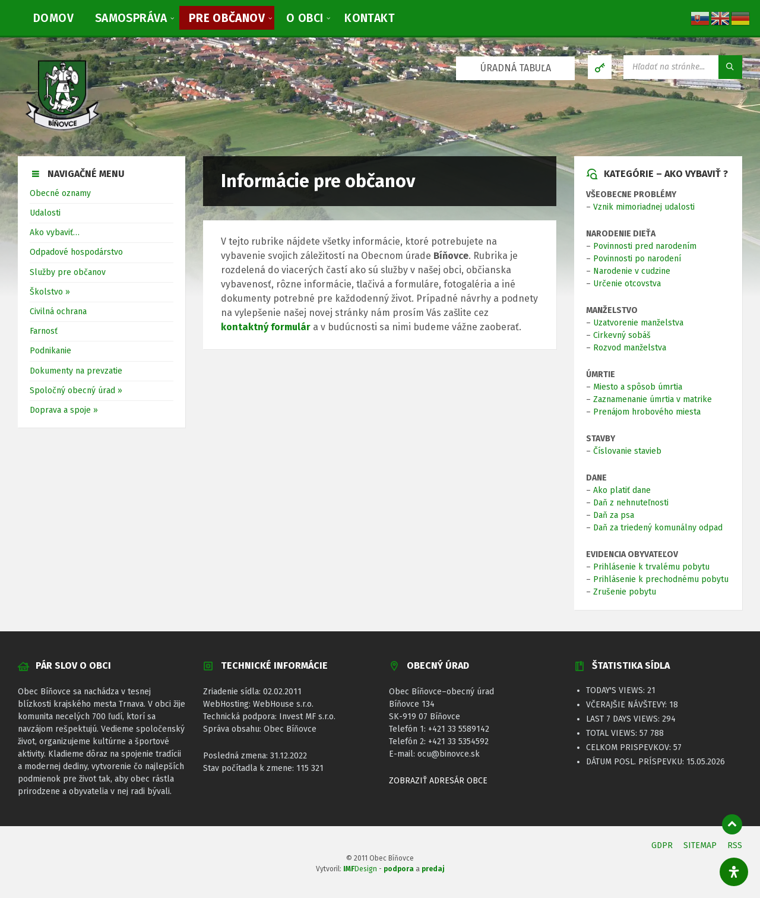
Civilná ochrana (58, 311)
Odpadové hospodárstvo (76, 252)
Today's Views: (616, 690)
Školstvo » (50, 292)
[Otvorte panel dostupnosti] (734, 872)
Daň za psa (613, 515)
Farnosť (44, 331)
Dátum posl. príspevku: (636, 762)
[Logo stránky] (62, 132)
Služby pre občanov (68, 272)
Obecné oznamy (60, 193)
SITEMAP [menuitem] (700, 845)
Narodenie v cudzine (631, 271)
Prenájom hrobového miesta (647, 412)
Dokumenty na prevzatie (76, 371)
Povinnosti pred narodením (644, 246)
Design (360, 869)
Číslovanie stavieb (627, 451)
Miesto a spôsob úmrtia (637, 387)
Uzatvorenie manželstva (638, 323)
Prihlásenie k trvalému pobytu (651, 567)
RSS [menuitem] (734, 845)
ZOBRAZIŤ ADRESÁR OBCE (438, 781)
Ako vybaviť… (55, 232)
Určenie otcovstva (627, 284)
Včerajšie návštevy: (627, 705)
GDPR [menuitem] (662, 845)
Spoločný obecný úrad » (76, 390)
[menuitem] (53, 18)
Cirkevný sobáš (622, 335)
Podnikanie (50, 351)
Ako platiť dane (622, 490)
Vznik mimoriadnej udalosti (644, 207)
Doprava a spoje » (64, 410)
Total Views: (612, 733)
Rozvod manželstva (629, 348)
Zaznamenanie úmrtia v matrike (652, 399)
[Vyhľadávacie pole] (682, 67)
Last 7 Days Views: (624, 719)
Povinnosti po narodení (637, 259)
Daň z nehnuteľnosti (631, 503)
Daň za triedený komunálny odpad (658, 528)
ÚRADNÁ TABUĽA (515, 68)
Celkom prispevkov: (629, 747)
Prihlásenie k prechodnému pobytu (661, 579)
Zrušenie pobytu (624, 592)
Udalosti (45, 213)
